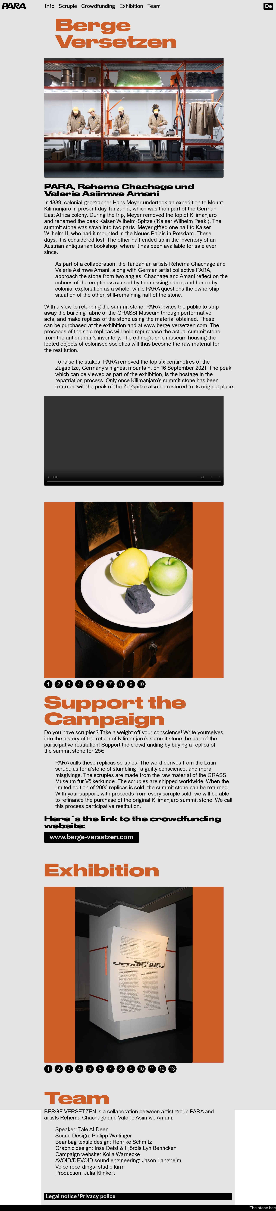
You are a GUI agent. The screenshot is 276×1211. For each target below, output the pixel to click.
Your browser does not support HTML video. (134, 441)
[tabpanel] (134, 590)
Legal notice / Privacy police (80, 1197)
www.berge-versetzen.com (91, 837)
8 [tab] (120, 684)
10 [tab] (141, 684)
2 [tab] (58, 684)
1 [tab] (48, 684)
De (268, 6)
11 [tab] (152, 1069)
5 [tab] (89, 684)
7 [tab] (110, 684)
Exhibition (131, 6)
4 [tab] (79, 684)
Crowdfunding (98, 6)
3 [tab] (68, 684)
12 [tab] (162, 1069)
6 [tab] (100, 684)
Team (154, 6)
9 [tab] (131, 684)
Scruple (67, 6)
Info (49, 6)
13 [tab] (172, 1069)
